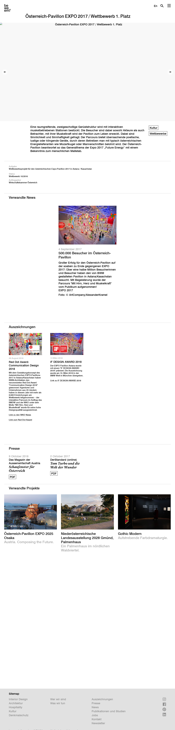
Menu (169, 5)
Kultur (153, 127)
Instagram (164, 699)
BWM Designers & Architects (7, 8)
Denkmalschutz (18, 715)
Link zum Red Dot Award (20, 420)
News (95, 707)
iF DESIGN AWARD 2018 (66, 361)
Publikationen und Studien (109, 711)
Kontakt (96, 719)
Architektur (16, 703)
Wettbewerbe (158, 133)
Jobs (95, 715)
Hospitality (15, 707)
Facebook (164, 704)
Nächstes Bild (170, 72)
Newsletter (98, 723)
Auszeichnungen (102, 699)
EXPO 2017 (66, 290)
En (155, 6)
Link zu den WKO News (20, 415)
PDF (12, 477)
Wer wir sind (58, 699)
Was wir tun (57, 703)
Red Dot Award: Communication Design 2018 (24, 365)
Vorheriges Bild (5, 72)
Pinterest (164, 709)
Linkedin (164, 714)
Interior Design (18, 699)
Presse (96, 703)
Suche (162, 5)
